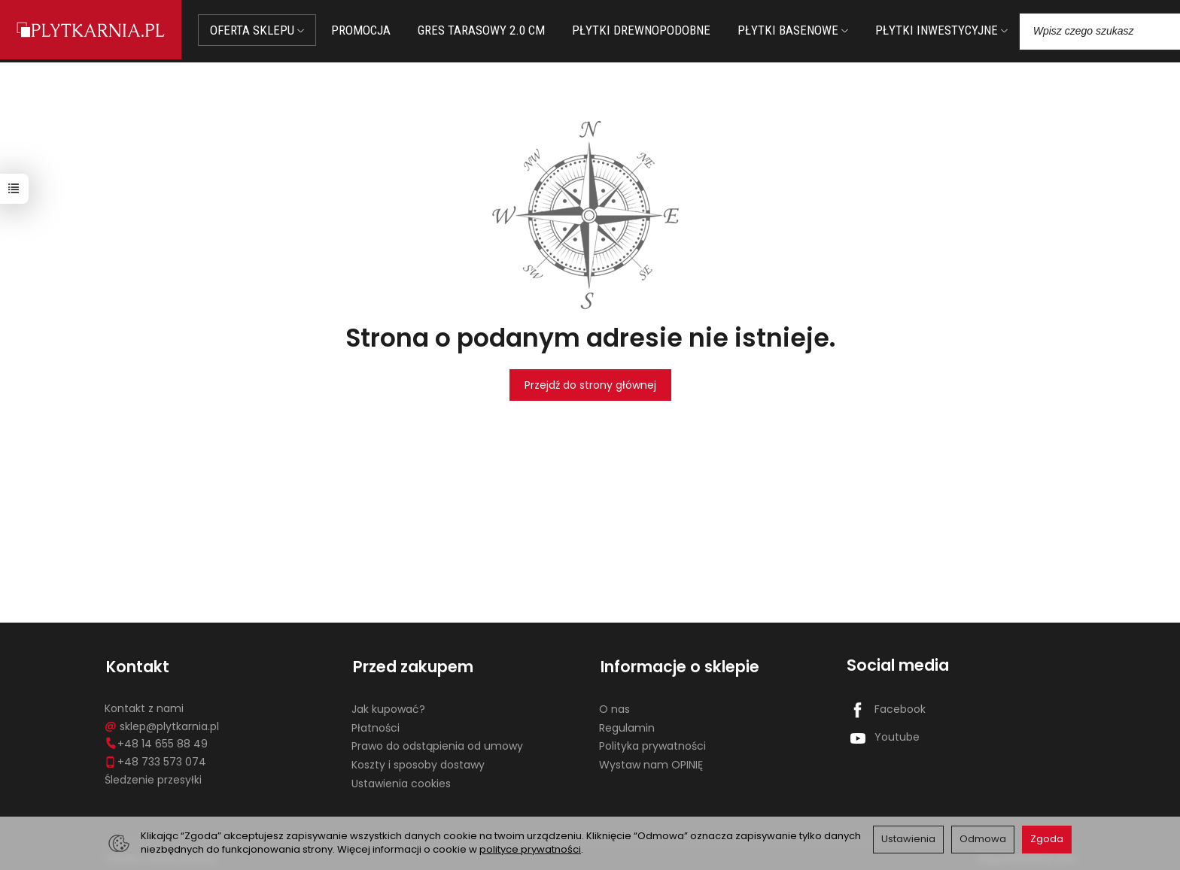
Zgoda (1046, 839)
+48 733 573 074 (155, 757)
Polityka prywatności (652, 742)
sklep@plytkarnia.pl (162, 722)
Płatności (375, 724)
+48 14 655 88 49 (156, 740)
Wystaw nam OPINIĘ (651, 760)
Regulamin (627, 724)
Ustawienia (908, 839)
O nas (614, 705)
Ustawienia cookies (401, 779)
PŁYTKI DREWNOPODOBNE (645, 30)
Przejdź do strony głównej (590, 385)
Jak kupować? (388, 705)
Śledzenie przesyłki (153, 776)
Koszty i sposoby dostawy (418, 760)
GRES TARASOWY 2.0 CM (485, 30)
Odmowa (983, 839)
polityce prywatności (530, 849)
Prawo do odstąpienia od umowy (437, 742)
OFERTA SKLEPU (261, 30)
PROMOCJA (365, 30)
